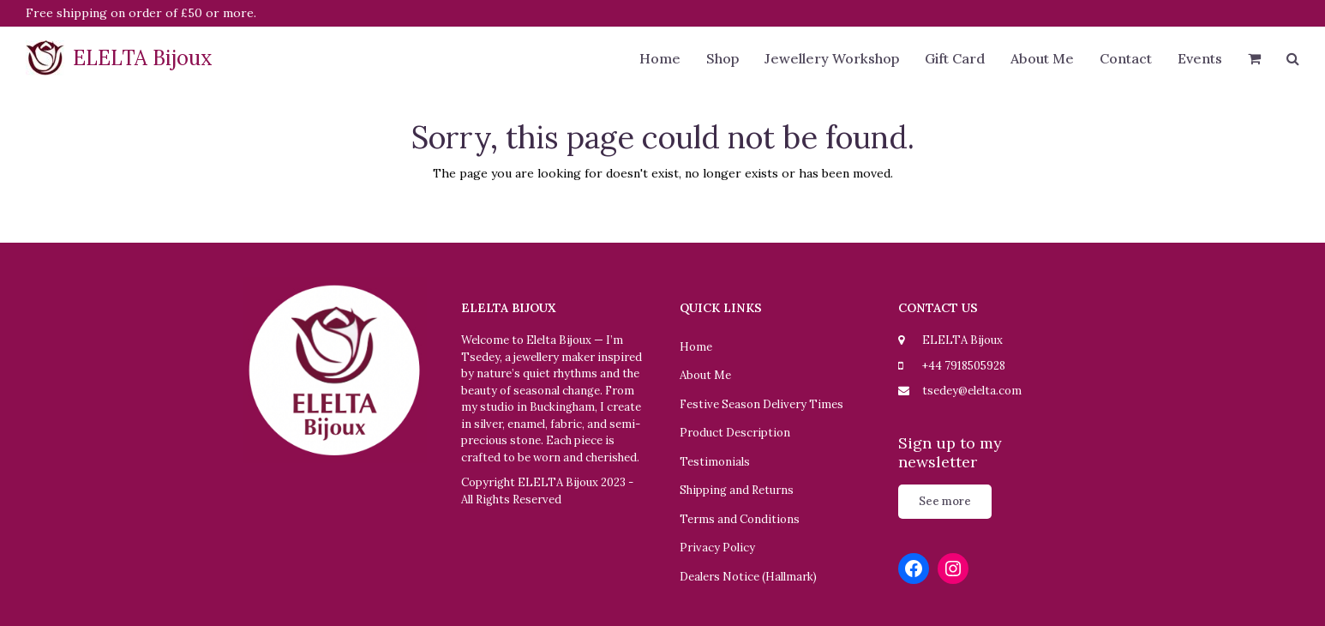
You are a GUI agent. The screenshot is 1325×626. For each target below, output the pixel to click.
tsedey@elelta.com (972, 390)
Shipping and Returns (737, 490)
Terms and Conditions (740, 519)
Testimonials (715, 461)
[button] (1254, 60)
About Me (705, 375)
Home (696, 347)
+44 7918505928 (963, 365)
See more (945, 501)
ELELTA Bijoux (119, 57)
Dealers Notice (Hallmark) (748, 576)
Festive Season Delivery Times (761, 404)
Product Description (735, 432)
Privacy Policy (717, 547)
